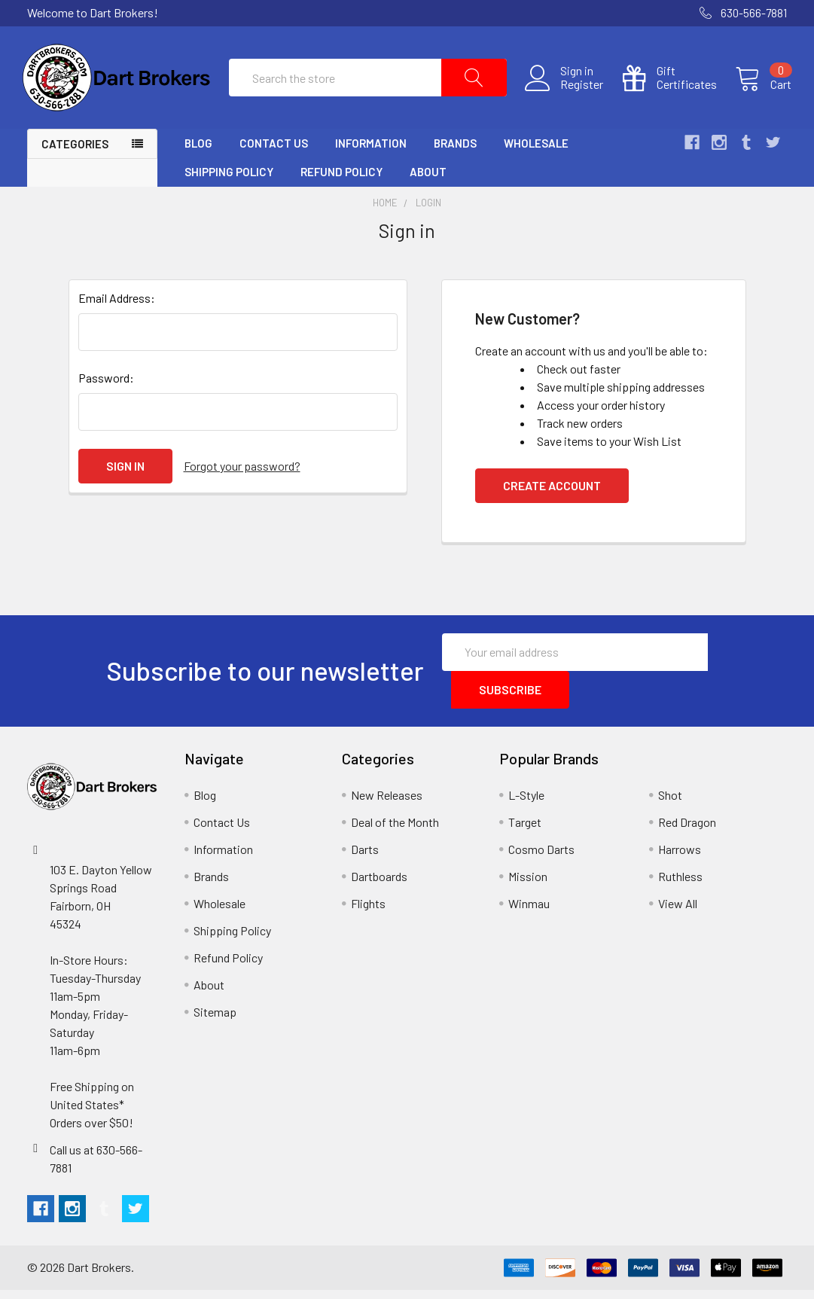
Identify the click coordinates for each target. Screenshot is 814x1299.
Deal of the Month (395, 831)
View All (677, 912)
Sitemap (215, 1021)
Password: (106, 387)
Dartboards (379, 885)
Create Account (552, 494)
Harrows (679, 858)
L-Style (526, 804)
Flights (368, 912)
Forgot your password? (242, 475)
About (428, 181)
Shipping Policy (228, 181)
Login (428, 212)
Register (577, 89)
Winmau (529, 912)
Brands (455, 153)
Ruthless (680, 885)
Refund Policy (341, 181)
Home (385, 212)
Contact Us (273, 153)
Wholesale (536, 153)
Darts (365, 858)
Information (371, 153)
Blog (198, 153)
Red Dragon (687, 831)
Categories (74, 153)
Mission (527, 885)
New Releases (386, 804)
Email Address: (116, 307)
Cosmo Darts (541, 858)
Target (524, 831)
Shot (670, 804)
